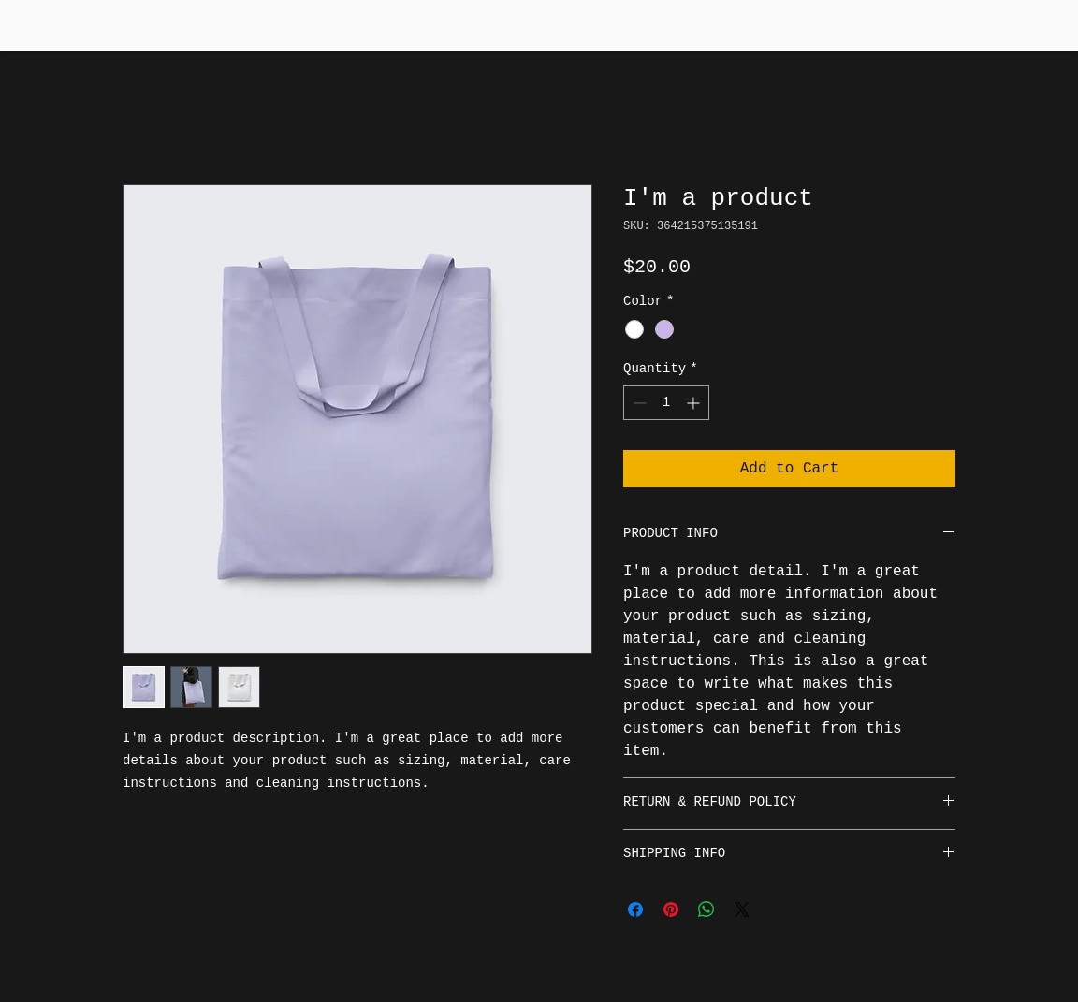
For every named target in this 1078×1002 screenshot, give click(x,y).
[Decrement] (637, 402)
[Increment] (695, 402)
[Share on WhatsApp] (706, 909)
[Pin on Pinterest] (671, 909)
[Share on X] (742, 909)
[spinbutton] (666, 402)
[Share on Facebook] (635, 909)
